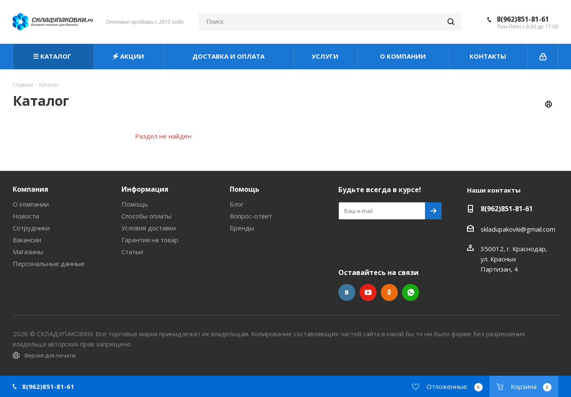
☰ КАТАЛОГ (53, 56)
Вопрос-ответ (251, 216)
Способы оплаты (146, 216)
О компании (31, 204)
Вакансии (27, 239)
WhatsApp (410, 292)
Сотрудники (31, 228)
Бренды (242, 228)
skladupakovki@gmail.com (518, 229)
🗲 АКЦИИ (129, 56)
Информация (145, 189)
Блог (237, 204)
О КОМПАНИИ (404, 56)
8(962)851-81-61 (523, 19)
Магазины (28, 251)
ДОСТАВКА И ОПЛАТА (229, 56)
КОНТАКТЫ (489, 56)
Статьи (132, 251)
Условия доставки (148, 228)
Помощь (134, 204)
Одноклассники (389, 292)
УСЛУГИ (326, 56)
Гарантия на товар (149, 239)
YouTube (368, 292)
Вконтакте (346, 292)
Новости (26, 216)
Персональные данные (48, 263)
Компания (30, 189)
